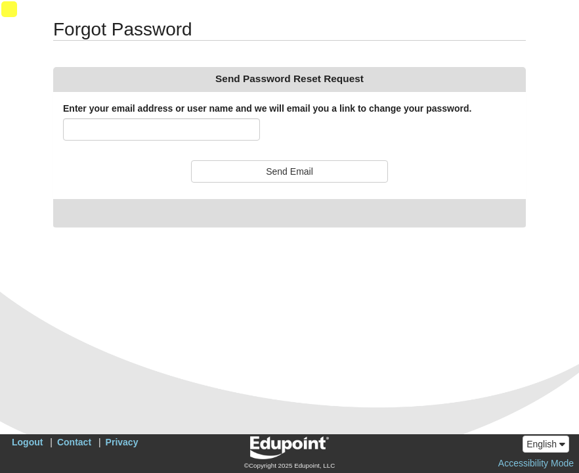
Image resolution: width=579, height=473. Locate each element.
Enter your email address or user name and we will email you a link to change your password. (267, 108)
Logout (27, 442)
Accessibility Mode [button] (536, 463)
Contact (74, 442)
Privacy (122, 442)
